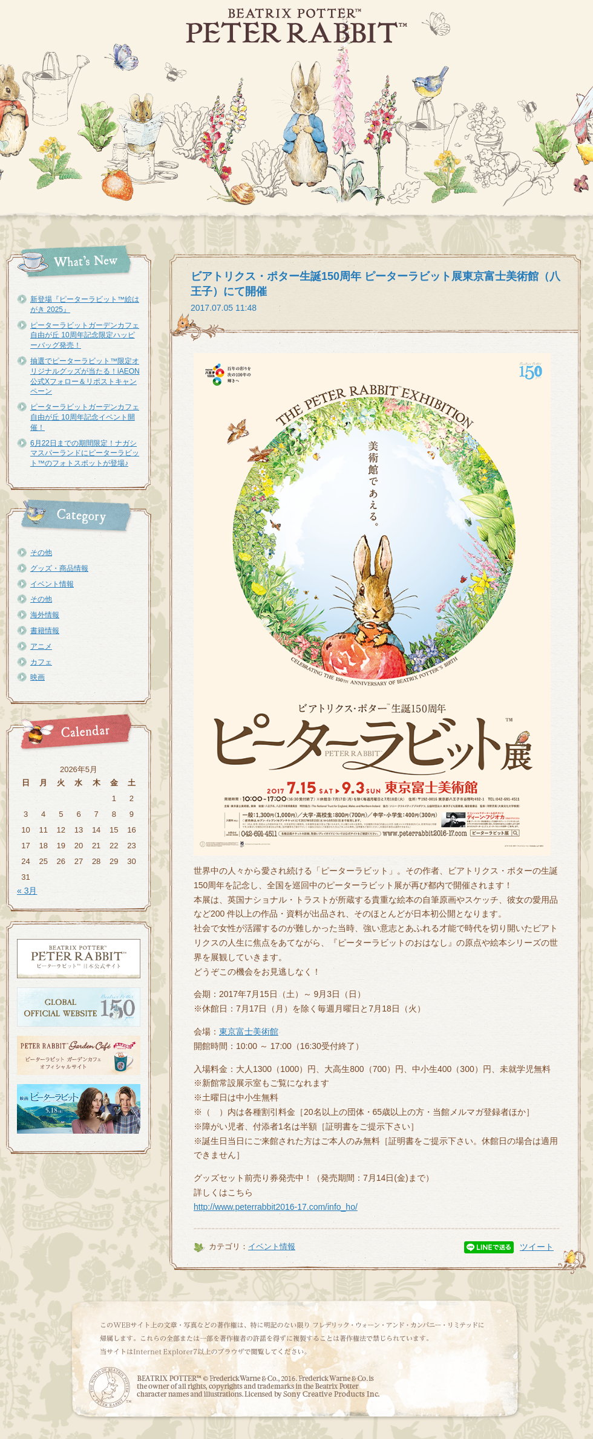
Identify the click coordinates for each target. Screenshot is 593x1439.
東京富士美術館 (248, 1031)
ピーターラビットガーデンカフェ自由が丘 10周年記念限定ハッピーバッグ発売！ (84, 335)
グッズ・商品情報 (59, 568)
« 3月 (27, 890)
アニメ (41, 646)
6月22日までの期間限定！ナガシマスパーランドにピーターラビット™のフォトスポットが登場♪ (84, 453)
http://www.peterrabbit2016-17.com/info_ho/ (276, 1207)
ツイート (537, 1247)
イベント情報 (52, 584)
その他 (41, 552)
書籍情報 (44, 630)
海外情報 (44, 615)
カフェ (41, 662)
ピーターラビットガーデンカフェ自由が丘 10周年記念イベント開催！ (84, 417)
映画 (37, 677)
